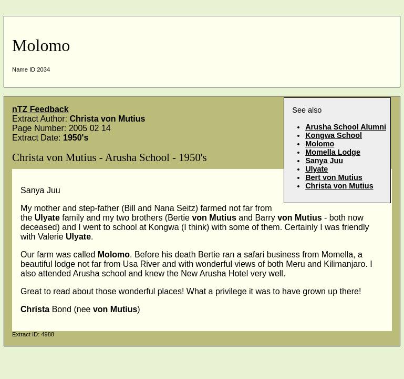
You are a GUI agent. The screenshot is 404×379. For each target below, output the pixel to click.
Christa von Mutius (339, 186)
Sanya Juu (324, 160)
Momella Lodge (332, 152)
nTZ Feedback (40, 109)
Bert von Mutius (333, 177)
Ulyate (316, 169)
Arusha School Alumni (345, 127)
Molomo (319, 143)
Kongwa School (333, 135)
